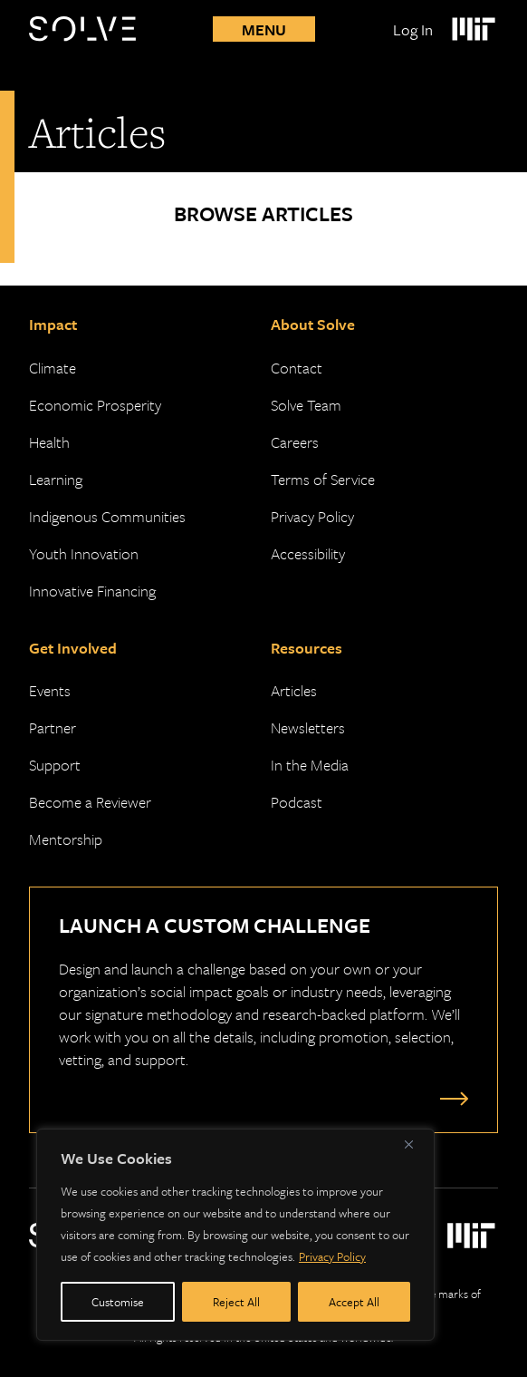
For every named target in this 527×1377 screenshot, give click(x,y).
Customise (117, 1302)
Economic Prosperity (95, 404)
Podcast (296, 801)
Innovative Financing (92, 590)
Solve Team (306, 404)
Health (49, 442)
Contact (296, 367)
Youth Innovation (84, 553)
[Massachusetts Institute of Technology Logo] (472, 29)
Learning (55, 479)
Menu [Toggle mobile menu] (264, 29)
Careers (295, 442)
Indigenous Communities (107, 516)
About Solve (313, 324)
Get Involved (73, 647)
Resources (306, 647)
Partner (52, 727)
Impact (53, 324)
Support (55, 764)
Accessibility (308, 553)
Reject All (236, 1302)
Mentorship (65, 839)
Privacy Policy (332, 1256)
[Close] (415, 1144)
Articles (294, 690)
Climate (52, 367)
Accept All (354, 1302)
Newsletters (308, 727)
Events (50, 690)
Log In (413, 29)
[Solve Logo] (87, 29)
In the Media (310, 764)
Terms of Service (323, 479)
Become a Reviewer (90, 801)
